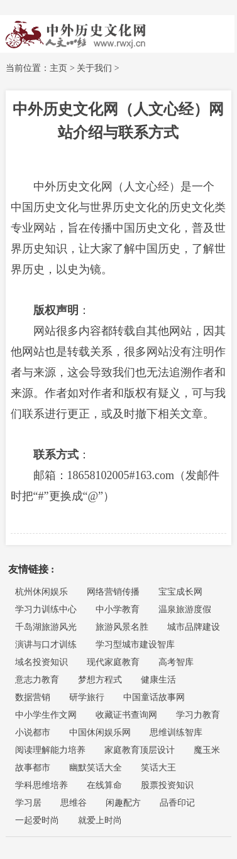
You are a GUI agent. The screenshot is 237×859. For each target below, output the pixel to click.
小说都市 (32, 732)
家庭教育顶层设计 (139, 750)
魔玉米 (207, 750)
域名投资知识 (41, 662)
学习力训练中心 (46, 609)
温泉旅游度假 (184, 609)
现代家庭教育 (113, 662)
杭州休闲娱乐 (41, 592)
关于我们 (94, 68)
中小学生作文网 (46, 715)
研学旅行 (86, 697)
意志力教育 (37, 679)
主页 (58, 68)
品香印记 (177, 803)
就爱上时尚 (100, 820)
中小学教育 (118, 609)
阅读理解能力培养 (50, 750)
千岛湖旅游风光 (46, 627)
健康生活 (158, 679)
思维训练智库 (176, 732)
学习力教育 (198, 715)
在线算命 (104, 785)
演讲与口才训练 (46, 644)
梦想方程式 (100, 679)
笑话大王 (158, 767)
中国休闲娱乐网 (100, 732)
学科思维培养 (41, 785)
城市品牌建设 (193, 627)
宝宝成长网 (180, 592)
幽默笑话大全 (95, 767)
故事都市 (32, 767)
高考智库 (176, 662)
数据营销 (32, 697)
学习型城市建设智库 (135, 644)
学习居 (28, 803)
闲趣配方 (123, 803)
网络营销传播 (113, 592)
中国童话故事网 (154, 697)
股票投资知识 (167, 785)
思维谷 (73, 803)
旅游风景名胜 (122, 627)
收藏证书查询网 (126, 715)
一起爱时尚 (37, 820)
